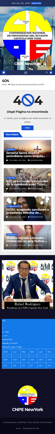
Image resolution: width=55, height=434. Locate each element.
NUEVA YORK (11, 178)
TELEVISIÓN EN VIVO (31, 428)
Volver (27, 128)
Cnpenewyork (35, 160)
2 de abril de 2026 (17, 160)
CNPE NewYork (27, 63)
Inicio (4, 84)
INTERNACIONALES (13, 206)
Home (18, 428)
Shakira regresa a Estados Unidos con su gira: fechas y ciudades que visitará (26, 241)
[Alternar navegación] (25, 72)
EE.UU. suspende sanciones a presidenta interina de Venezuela (27, 213)
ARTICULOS (10, 149)
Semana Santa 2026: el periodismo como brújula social (24, 156)
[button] (47, 72)
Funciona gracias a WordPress (15, 422)
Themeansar (47, 422)
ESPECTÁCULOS (12, 234)
